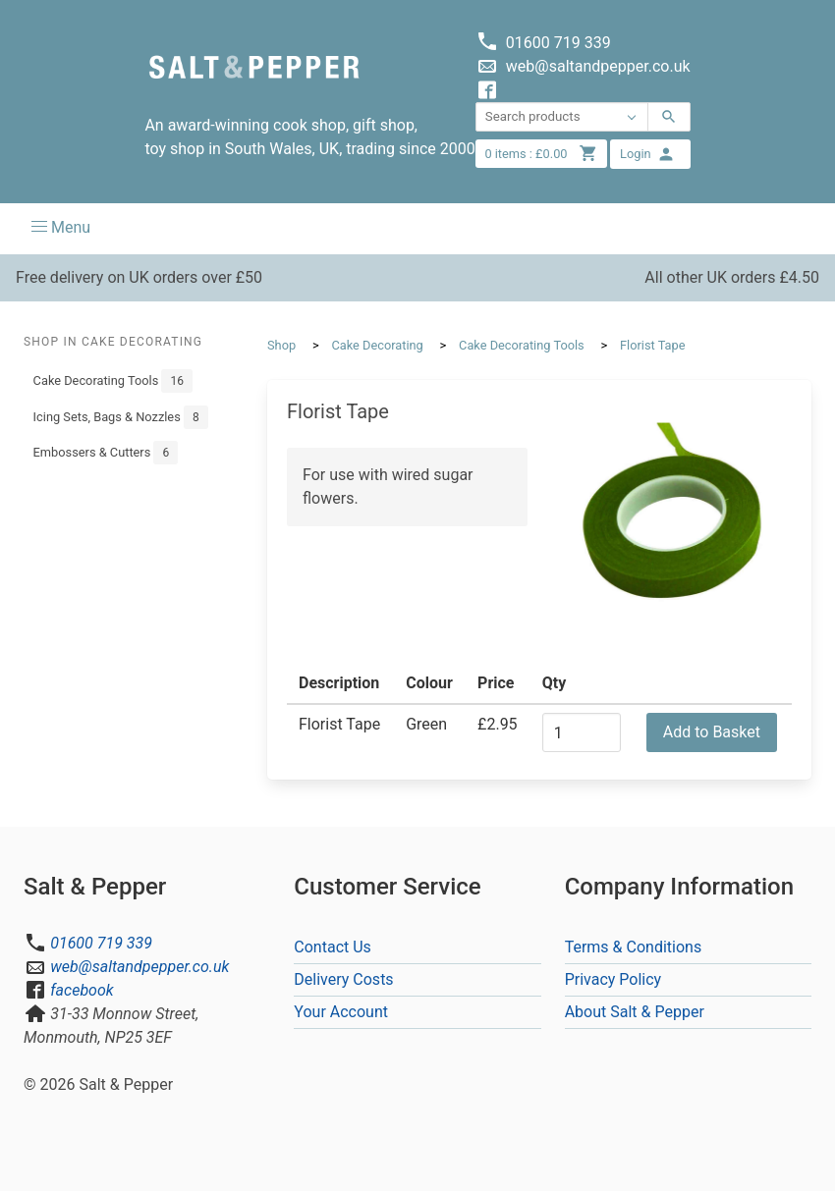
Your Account (341, 1011)
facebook (81, 990)
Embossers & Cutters (106, 452)
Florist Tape (653, 345)
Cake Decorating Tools (113, 381)
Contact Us (332, 947)
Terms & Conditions (633, 947)
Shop (281, 345)
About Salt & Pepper (634, 1011)
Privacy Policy (613, 979)
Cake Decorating (376, 345)
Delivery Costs (343, 979)
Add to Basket (711, 732)
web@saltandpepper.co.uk (139, 966)
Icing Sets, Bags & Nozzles (120, 417)
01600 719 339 (101, 943)
